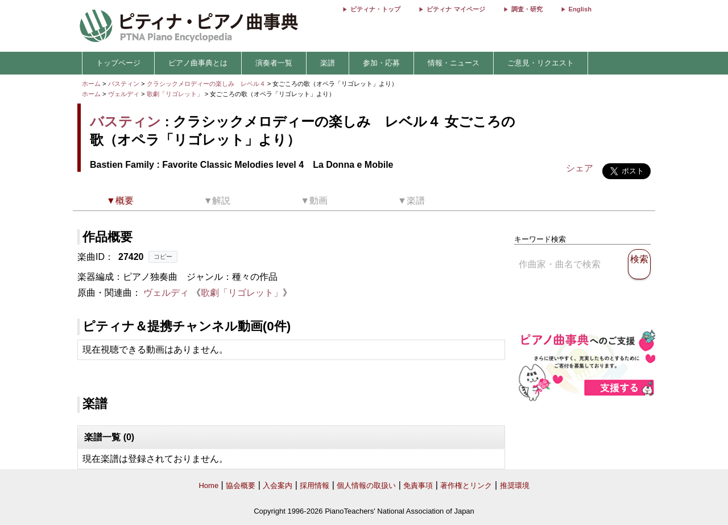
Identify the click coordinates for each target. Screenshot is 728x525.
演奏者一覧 (273, 63)
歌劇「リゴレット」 (176, 93)
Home (208, 485)
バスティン (123, 83)
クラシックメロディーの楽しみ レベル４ (207, 83)
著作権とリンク (466, 485)
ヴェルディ (123, 93)
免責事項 (418, 485)
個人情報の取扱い (366, 485)
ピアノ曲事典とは (198, 63)
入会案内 (277, 485)
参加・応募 (381, 63)
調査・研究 (527, 9)
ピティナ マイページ (456, 9)
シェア (579, 168)
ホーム (91, 83)
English (580, 9)
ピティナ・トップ (375, 9)
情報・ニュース (453, 63)
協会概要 (240, 485)
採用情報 (314, 485)
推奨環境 (515, 485)
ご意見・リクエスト (540, 63)
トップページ (118, 63)
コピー (163, 256)
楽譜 (327, 63)
